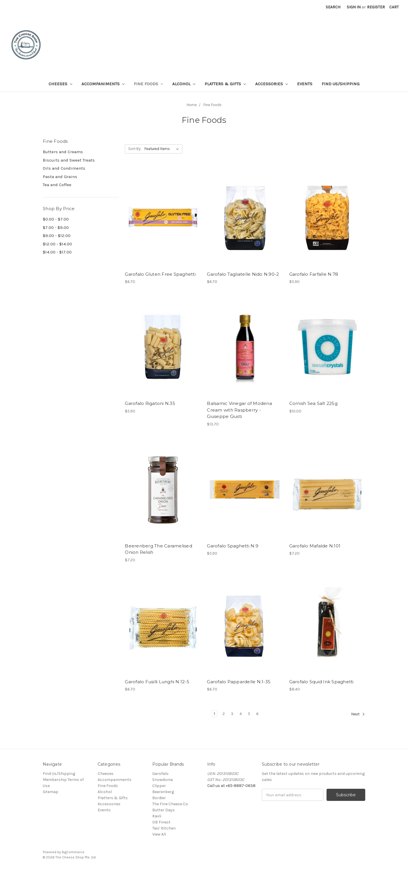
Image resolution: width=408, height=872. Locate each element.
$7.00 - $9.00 (56, 227)
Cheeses (60, 83)
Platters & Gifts (225, 83)
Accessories (271, 83)
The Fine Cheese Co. (170, 803)
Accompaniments (103, 83)
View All (159, 834)
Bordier (159, 797)
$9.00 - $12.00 (57, 235)
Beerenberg (163, 791)
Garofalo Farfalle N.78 (313, 274)
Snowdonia (162, 779)
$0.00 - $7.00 (56, 219)
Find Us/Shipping (340, 83)
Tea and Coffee (57, 184)
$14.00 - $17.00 (57, 252)
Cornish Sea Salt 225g (313, 403)
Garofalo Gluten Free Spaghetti (160, 274)
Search (333, 7)
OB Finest (161, 822)
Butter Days (163, 810)
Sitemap (50, 791)
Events (304, 83)
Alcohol (183, 83)
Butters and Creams (63, 151)
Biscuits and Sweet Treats (69, 160)
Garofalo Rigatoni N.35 (150, 403)
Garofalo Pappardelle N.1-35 (238, 681)
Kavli (156, 816)
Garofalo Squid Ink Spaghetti (321, 681)
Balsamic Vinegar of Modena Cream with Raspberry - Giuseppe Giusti (239, 410)
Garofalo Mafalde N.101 (315, 546)
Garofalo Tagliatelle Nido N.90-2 (243, 274)
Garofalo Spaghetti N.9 (232, 546)
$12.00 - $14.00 (57, 244)
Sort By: (134, 149)
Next (358, 714)
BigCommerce (73, 852)
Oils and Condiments (64, 168)
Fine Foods (148, 83)
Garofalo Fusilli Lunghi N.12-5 (157, 681)
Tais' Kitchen (164, 828)
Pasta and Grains (60, 176)
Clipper (159, 785)
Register (376, 7)
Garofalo (160, 773)
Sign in (354, 7)
